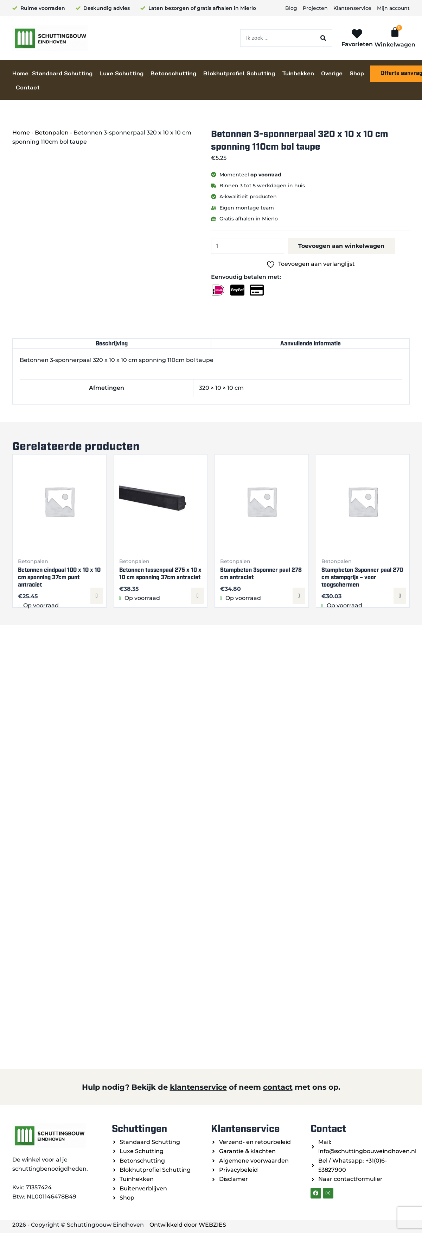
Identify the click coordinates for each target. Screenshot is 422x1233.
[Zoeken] (323, 38)
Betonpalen (52, 132)
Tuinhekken (298, 73)
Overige (332, 73)
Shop (357, 73)
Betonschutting (173, 73)
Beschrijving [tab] (112, 343)
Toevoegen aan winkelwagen (342, 246)
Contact (28, 87)
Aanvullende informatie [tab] (310, 343)
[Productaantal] (247, 246)
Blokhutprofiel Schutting (239, 73)
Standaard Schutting (62, 73)
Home (20, 73)
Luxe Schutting (121, 73)
